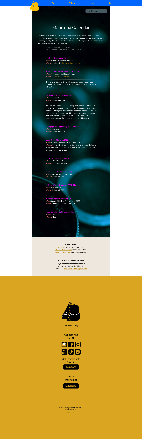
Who (53, 3)
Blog (110, 3)
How (92, 3)
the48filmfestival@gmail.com (75, 268)
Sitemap (73, 412)
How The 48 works (62, 252)
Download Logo (71, 325)
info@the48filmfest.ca (71, 63)
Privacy (69, 412)
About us (61, 247)
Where (72, 3)
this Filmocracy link (62, 76)
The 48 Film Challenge (63, 250)
